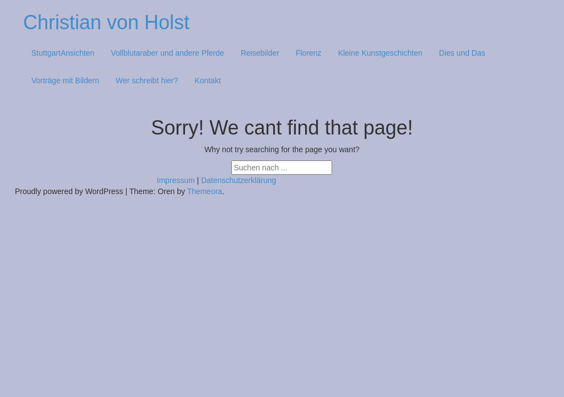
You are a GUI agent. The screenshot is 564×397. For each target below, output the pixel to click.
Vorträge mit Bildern (65, 80)
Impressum (176, 180)
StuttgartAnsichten (62, 53)
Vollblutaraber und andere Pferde (167, 53)
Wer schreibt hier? (147, 80)
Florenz (309, 53)
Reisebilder (260, 53)
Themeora (205, 191)
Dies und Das (462, 53)
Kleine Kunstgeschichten (380, 53)
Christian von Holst (106, 22)
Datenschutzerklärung (238, 180)
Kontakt (207, 80)
